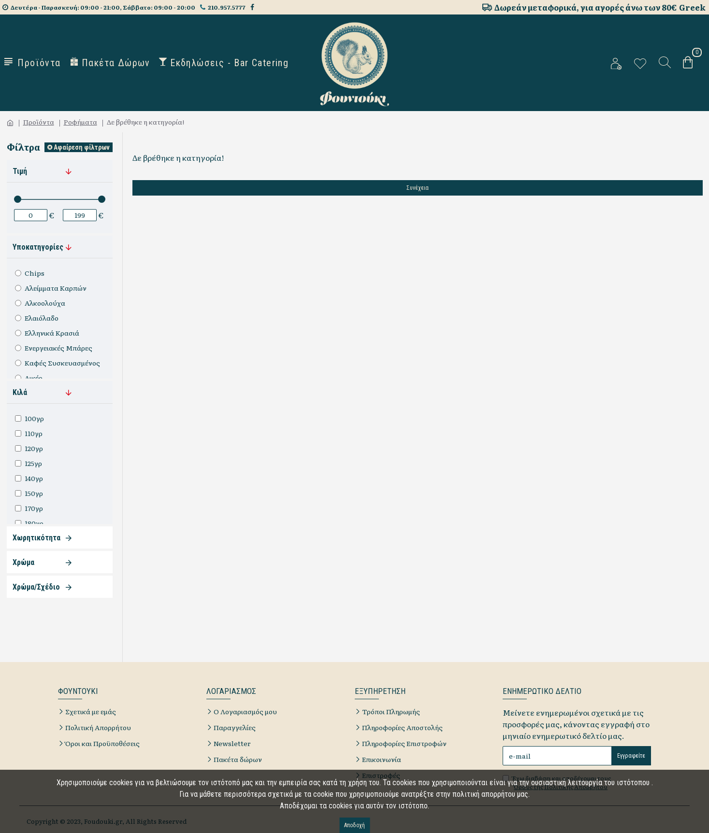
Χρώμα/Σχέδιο (36, 587)
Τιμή (20, 171)
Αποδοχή (354, 825)
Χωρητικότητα (36, 537)
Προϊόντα (38, 122)
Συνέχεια (417, 187)
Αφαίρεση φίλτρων (82, 147)
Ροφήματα (80, 122)
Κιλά (20, 392)
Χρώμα (23, 562)
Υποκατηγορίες (38, 247)
